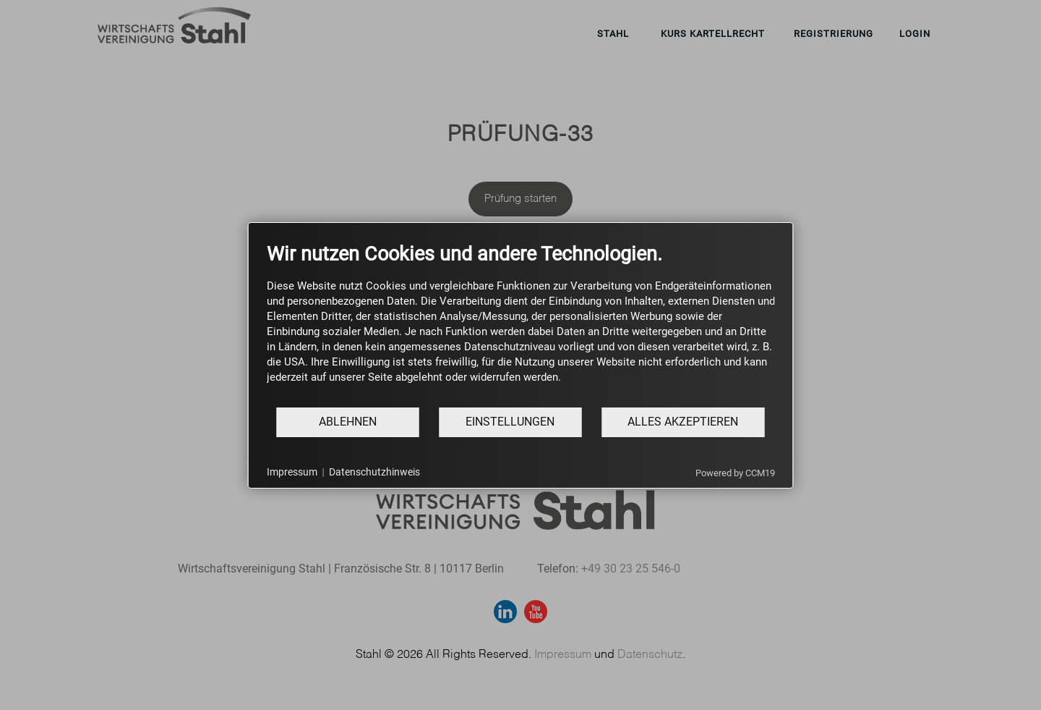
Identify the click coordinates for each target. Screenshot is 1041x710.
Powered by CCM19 (735, 473)
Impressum (292, 472)
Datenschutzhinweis (374, 472)
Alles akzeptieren (682, 421)
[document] (521, 324)
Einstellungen (510, 421)
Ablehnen (348, 421)
